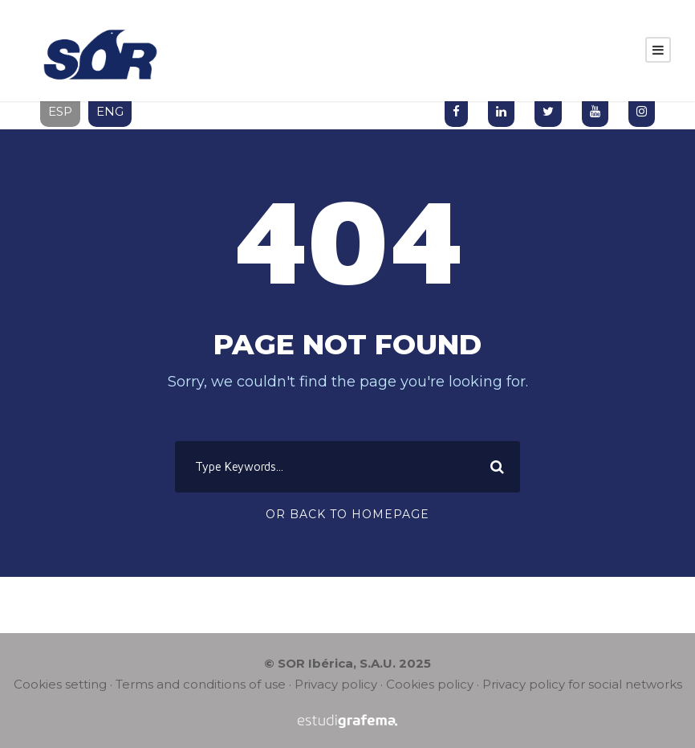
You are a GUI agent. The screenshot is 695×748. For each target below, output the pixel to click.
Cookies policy (429, 684)
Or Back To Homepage (347, 514)
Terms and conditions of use (201, 684)
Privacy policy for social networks (582, 684)
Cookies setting (60, 684)
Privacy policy (336, 684)
